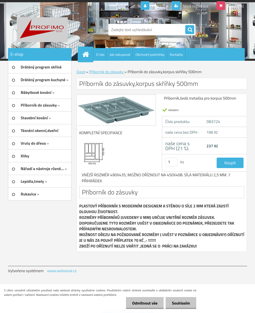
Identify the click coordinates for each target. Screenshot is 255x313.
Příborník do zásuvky (107, 72)
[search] (189, 30)
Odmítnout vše (145, 303)
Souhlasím (181, 303)
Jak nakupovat (120, 54)
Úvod (80, 72)
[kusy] (171, 162)
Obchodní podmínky (150, 54)
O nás (100, 54)
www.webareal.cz (62, 271)
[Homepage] (87, 54)
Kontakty (176, 54)
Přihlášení (160, 6)
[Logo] (42, 29)
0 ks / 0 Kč (235, 6)
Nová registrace (195, 6)
